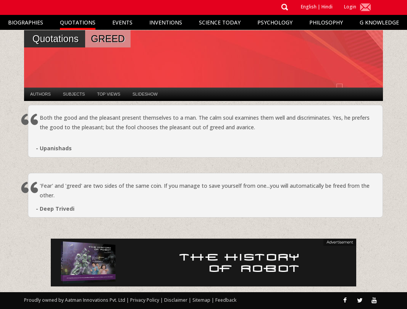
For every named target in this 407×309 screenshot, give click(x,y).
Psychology (274, 22)
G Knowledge (379, 22)
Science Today (220, 22)
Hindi (327, 6)
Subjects (74, 94)
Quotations (77, 22)
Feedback (225, 300)
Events (122, 22)
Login (350, 6)
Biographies (25, 22)
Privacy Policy (145, 300)
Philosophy (326, 22)
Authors (40, 94)
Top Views (108, 94)
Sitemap (202, 300)
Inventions (165, 22)
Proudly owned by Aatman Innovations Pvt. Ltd (74, 300)
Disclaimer (175, 300)
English (309, 6)
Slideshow (145, 94)
